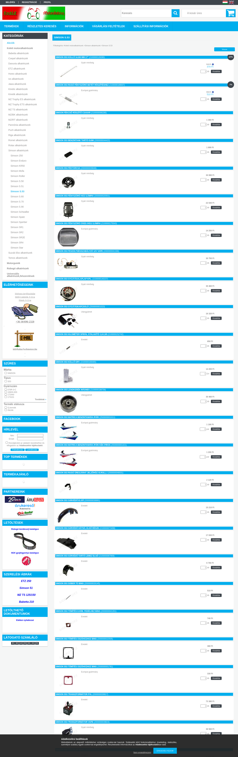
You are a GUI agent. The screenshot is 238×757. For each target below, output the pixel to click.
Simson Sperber (19, 222)
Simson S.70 (17, 201)
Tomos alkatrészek (18, 258)
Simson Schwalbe (20, 212)
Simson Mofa (17, 171)
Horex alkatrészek (17, 73)
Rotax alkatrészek (17, 145)
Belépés (10, 2)
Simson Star (17, 247)
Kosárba (216, 71)
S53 (9, 381)
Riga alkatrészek (17, 135)
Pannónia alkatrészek (19, 125)
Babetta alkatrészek (18, 53)
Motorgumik (13, 263)
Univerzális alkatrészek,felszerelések (21, 274)
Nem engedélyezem (142, 752)
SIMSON (11, 373)
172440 (11, 395)
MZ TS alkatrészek (18, 109)
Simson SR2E (18, 237)
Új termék (12, 408)
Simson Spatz (18, 217)
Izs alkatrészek (16, 79)
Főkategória (58, 46)
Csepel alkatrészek (18, 58)
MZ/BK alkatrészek (18, 114)
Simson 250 (17, 155)
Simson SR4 (17, 242)
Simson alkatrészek (18, 150)
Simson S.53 (17, 191)
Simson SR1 (17, 227)
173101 (11, 397)
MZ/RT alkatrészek (18, 119)
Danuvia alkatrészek (18, 63)
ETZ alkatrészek (16, 68)
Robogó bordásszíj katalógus (25, 529)
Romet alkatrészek (18, 140)
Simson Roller (18, 176)
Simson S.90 (17, 206)
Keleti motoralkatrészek (20, 48)
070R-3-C (12, 390)
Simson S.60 (17, 196)
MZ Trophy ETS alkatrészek (22, 104)
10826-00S (12, 392)
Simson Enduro (18, 160)
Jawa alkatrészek (17, 84)
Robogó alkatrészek (18, 268)
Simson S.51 (17, 186)
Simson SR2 (17, 232)
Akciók (10, 410)
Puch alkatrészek (17, 130)
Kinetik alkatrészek (18, 94)
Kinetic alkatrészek (18, 89)
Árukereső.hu (25, 509)
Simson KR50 (18, 166)
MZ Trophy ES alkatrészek (22, 99)
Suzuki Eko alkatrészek (20, 252)
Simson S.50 (17, 181)
